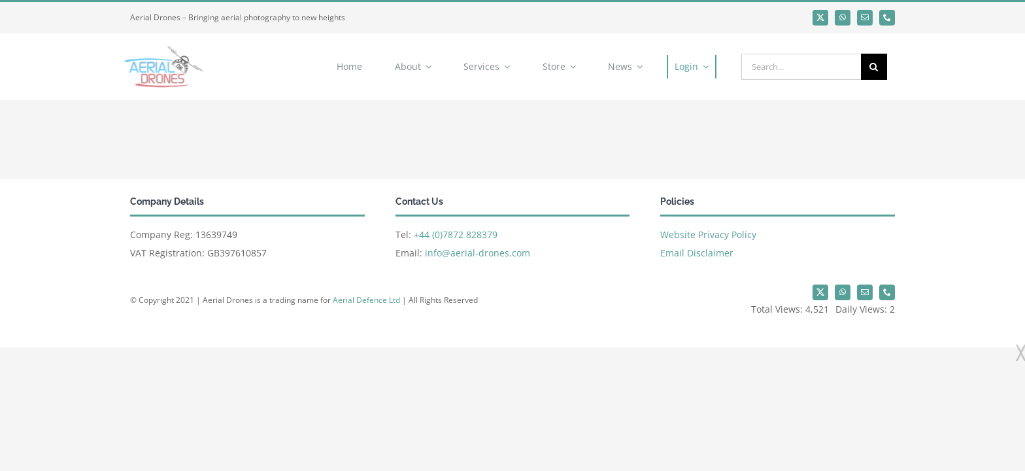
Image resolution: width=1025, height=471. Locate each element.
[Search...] (801, 67)
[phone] (887, 18)
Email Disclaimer (696, 253)
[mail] (865, 18)
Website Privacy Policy (708, 234)
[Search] (874, 67)
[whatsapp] (842, 18)
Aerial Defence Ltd (366, 299)
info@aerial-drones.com (477, 253)
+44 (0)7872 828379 (455, 234)
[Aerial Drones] (161, 47)
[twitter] (820, 18)
